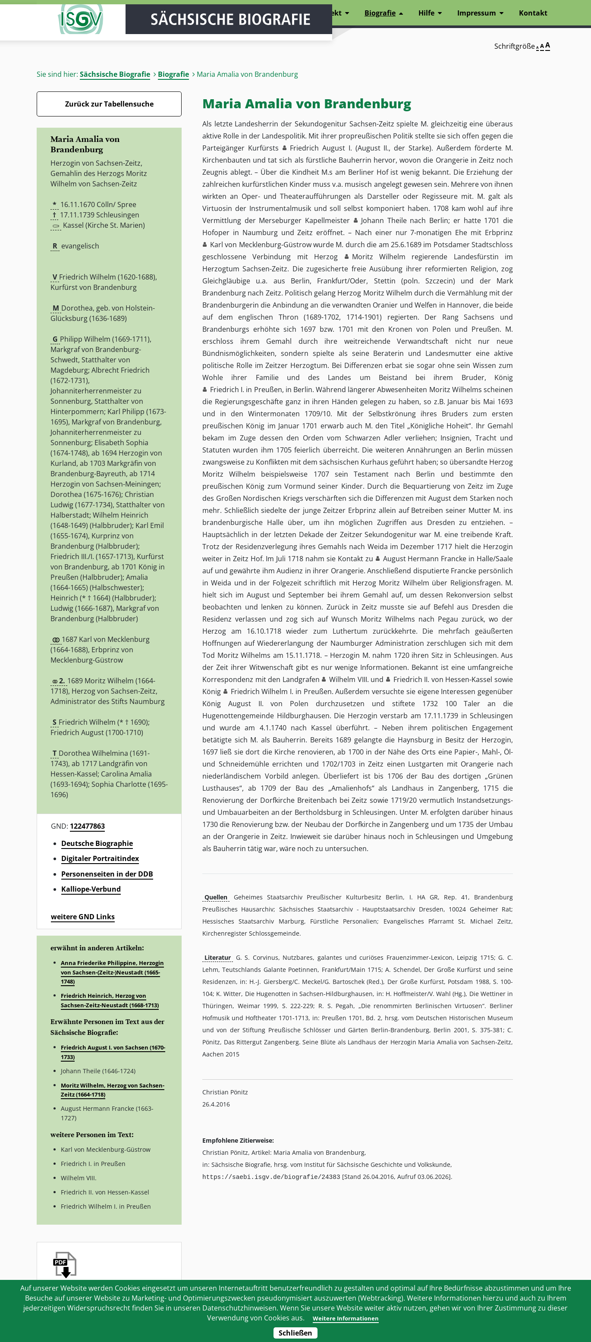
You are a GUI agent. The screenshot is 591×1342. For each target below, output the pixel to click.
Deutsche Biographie (97, 843)
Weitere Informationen (344, 1318)
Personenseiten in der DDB (107, 874)
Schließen (295, 1333)
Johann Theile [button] (384, 220)
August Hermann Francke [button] (425, 558)
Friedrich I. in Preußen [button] (246, 389)
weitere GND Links (83, 916)
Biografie (173, 74)
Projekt (329, 13)
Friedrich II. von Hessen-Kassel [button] (443, 679)
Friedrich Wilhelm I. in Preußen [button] (281, 691)
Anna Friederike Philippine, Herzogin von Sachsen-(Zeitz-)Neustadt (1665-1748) (112, 972)
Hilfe (426, 13)
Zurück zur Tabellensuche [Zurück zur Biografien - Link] (109, 104)
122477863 (87, 826)
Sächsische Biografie (115, 74)
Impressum (476, 13)
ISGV (62, 31)
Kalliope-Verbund (91, 889)
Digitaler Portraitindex (100, 858)
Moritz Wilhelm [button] (379, 256)
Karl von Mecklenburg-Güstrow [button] (260, 244)
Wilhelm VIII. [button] (349, 679)
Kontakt (533, 13)
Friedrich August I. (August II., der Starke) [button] (360, 148)
